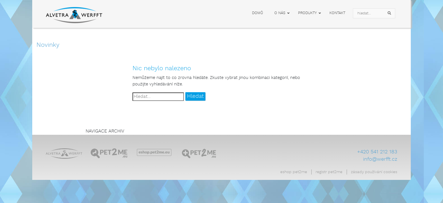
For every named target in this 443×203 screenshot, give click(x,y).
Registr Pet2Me (329, 172)
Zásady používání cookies (374, 172)
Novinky (47, 45)
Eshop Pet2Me (293, 172)
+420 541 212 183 (377, 152)
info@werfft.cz (380, 159)
